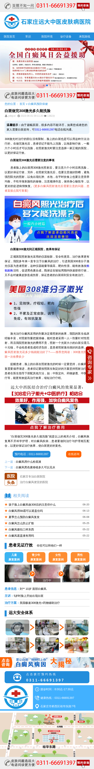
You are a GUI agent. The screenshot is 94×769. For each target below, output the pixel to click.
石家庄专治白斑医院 (32, 478)
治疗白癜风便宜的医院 (34, 484)
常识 (28, 36)
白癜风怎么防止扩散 (21, 523)
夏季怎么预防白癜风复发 (24, 517)
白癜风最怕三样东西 (21, 529)
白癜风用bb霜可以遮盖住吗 (26, 510)
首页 (22, 103)
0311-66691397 (44, 129)
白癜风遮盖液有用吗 (21, 535)
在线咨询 (73, 454)
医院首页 (9, 36)
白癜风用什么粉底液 (28, 461)
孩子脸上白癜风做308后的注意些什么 (32, 504)
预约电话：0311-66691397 (31, 454)
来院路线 (84, 36)
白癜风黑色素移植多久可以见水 (35, 467)
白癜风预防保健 (38, 103)
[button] (44, 85)
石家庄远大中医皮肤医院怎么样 (39, 473)
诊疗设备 (66, 36)
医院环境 (47, 36)
